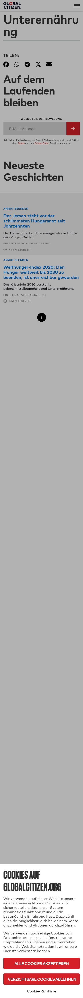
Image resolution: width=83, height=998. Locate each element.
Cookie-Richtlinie (41, 991)
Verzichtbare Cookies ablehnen (42, 979)
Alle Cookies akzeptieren (41, 963)
